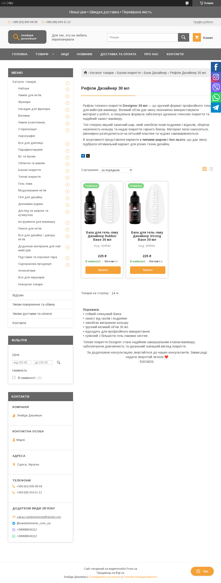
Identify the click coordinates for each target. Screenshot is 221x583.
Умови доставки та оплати (32, 313)
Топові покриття (29, 176)
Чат (202, 571)
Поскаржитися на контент (105, 576)
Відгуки (18, 295)
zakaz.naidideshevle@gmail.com (39, 517)
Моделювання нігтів (32, 190)
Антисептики (26, 270)
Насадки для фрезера (34, 109)
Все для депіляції (30, 143)
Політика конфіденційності (140, 576)
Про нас (151, 54)
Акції (65, 54)
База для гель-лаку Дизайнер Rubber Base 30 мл (102, 236)
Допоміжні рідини (30, 204)
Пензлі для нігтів (29, 228)
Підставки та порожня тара (37, 257)
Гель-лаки (25, 183)
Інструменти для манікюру (36, 221)
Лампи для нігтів (29, 95)
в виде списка (211, 170)
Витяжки (24, 115)
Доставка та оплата (118, 54)
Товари (41, 54)
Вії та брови (26, 156)
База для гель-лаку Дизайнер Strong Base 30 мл (147, 236)
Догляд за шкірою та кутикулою (33, 212)
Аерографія (26, 136)
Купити (103, 270)
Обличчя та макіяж (31, 163)
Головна (19, 54)
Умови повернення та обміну (34, 304)
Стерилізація (27, 129)
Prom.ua (132, 568)
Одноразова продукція (34, 263)
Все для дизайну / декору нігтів (36, 237)
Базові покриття (129, 73)
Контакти (175, 54)
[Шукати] (183, 37)
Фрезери (24, 102)
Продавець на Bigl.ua (110, 572)
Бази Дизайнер (155, 73)
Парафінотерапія (30, 149)
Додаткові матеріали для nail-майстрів (39, 248)
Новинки (84, 54)
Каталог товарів (102, 73)
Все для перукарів (31, 277)
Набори (23, 88)
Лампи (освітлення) (31, 122)
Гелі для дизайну (30, 197)
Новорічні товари (30, 284)
